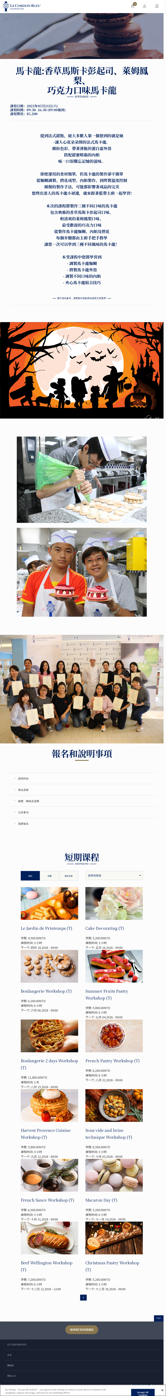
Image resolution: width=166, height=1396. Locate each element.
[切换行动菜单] (157, 6)
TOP (158, 1318)
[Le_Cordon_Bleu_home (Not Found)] (21, 6)
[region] (83, 1390)
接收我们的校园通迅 (82, 1329)
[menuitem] (133, 6)
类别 (30, 875)
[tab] (83, 778)
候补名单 (69, 875)
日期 (49, 875)
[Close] (162, 1390)
